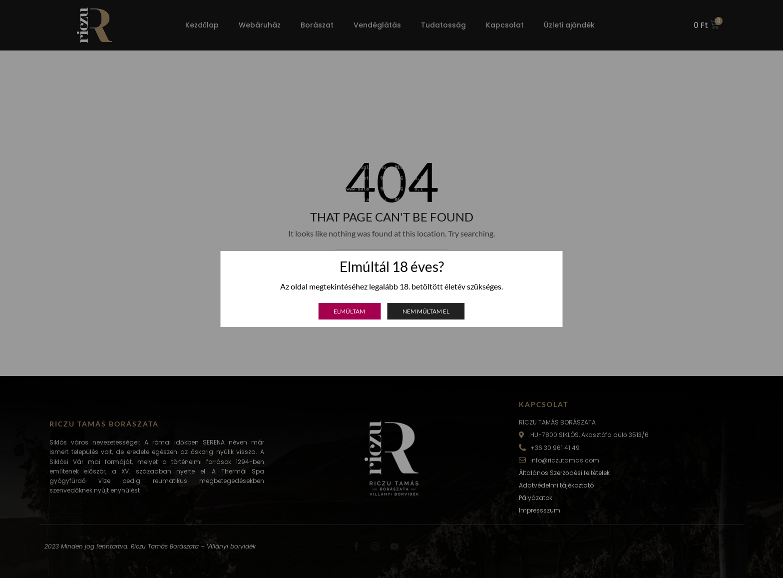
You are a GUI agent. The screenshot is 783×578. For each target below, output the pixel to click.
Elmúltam (349, 311)
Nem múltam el (425, 311)
